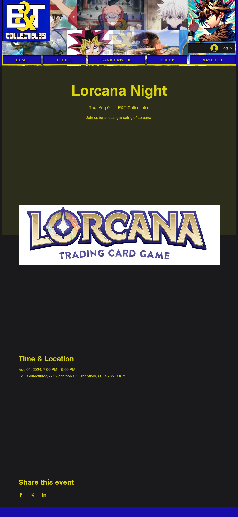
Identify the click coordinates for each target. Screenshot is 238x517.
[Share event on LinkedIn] (44, 495)
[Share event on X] (32, 495)
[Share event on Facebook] (21, 495)
